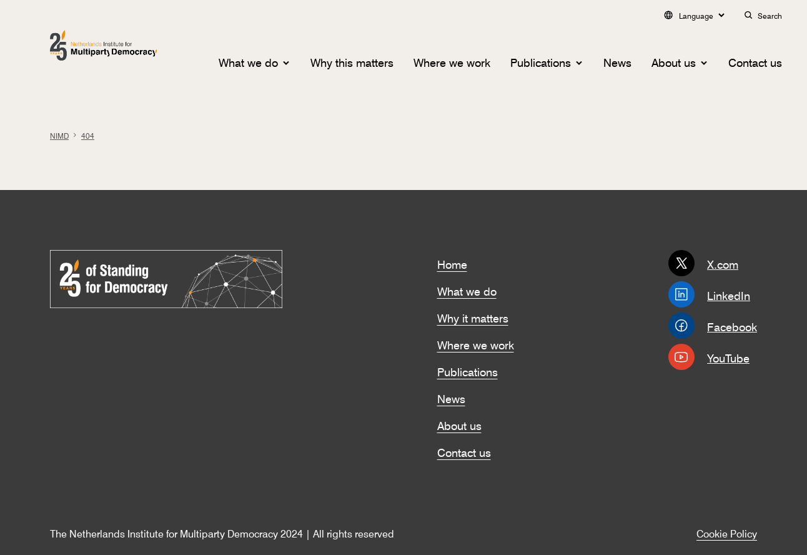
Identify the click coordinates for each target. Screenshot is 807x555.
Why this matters (352, 61)
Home (452, 263)
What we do (248, 61)
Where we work (451, 61)
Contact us (755, 61)
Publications (540, 61)
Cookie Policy (726, 532)
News (617, 61)
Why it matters (472, 317)
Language (694, 15)
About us (673, 61)
